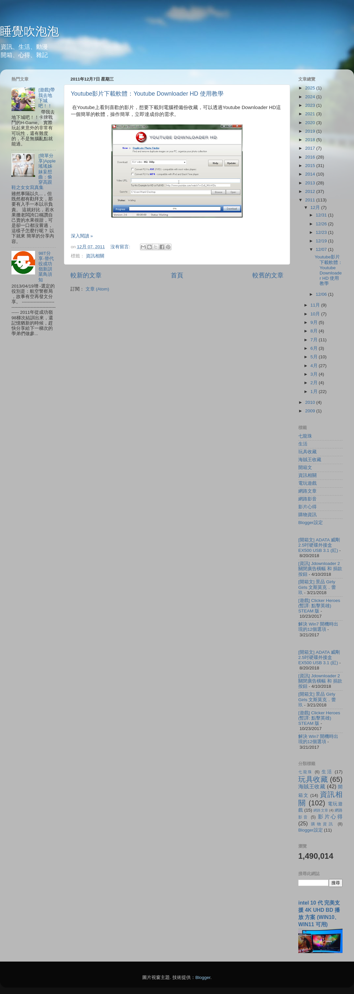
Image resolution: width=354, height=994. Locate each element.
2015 (310, 165)
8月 (314, 330)
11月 (315, 305)
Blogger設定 (310, 522)
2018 (310, 139)
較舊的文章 (268, 275)
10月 (315, 313)
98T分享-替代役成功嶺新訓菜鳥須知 (46, 266)
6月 (314, 348)
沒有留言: (120, 246)
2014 (310, 174)
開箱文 (305, 467)
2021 (310, 113)
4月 (314, 365)
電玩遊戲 (307, 483)
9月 (314, 322)
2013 (310, 182)
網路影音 (307, 499)
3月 (314, 374)
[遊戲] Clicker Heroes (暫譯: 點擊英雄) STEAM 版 (319, 605)
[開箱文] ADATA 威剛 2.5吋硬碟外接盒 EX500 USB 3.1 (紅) (319, 545)
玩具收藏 (307, 451)
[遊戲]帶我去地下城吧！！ (46, 97)
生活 (302, 443)
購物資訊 (307, 514)
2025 (310, 87)
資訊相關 (95, 255)
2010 (310, 402)
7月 (314, 339)
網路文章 (307, 491)
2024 (310, 96)
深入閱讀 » (82, 236)
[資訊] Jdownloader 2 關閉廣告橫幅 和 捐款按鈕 (320, 568)
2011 (310, 199)
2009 (310, 410)
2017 (310, 148)
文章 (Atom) (97, 289)
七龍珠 (305, 436)
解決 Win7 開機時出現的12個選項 (318, 627)
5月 (314, 356)
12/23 (322, 232)
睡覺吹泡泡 (29, 31)
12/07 (322, 249)
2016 (310, 157)
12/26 (322, 223)
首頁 (177, 275)
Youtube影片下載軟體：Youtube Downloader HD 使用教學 (147, 93)
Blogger (202, 977)
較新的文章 (86, 275)
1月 (314, 391)
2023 (310, 105)
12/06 (322, 294)
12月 (315, 207)
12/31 (322, 215)
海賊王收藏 (309, 459)
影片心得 (307, 506)
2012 (310, 191)
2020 (310, 122)
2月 (314, 382)
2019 (310, 131)
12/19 (322, 240)
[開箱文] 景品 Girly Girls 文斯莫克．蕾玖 (317, 587)
